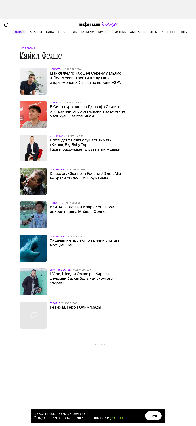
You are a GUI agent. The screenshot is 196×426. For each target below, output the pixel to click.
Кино (50, 32)
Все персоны (28, 48)
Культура (87, 32)
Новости (35, 32)
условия (116, 418)
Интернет (168, 32)
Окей (153, 415)
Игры (153, 32)
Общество (138, 32)
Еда (74, 32)
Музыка (120, 32)
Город (62, 32)
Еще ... (183, 32)
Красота (104, 32)
